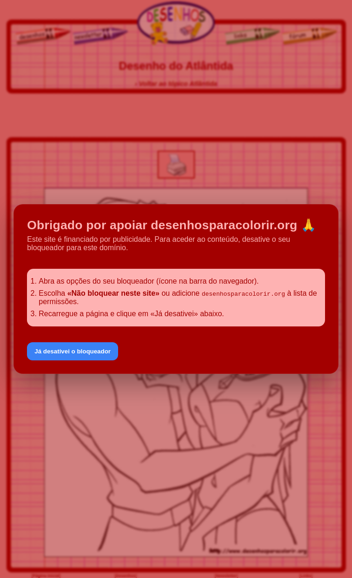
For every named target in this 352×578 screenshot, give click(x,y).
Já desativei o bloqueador (72, 351)
